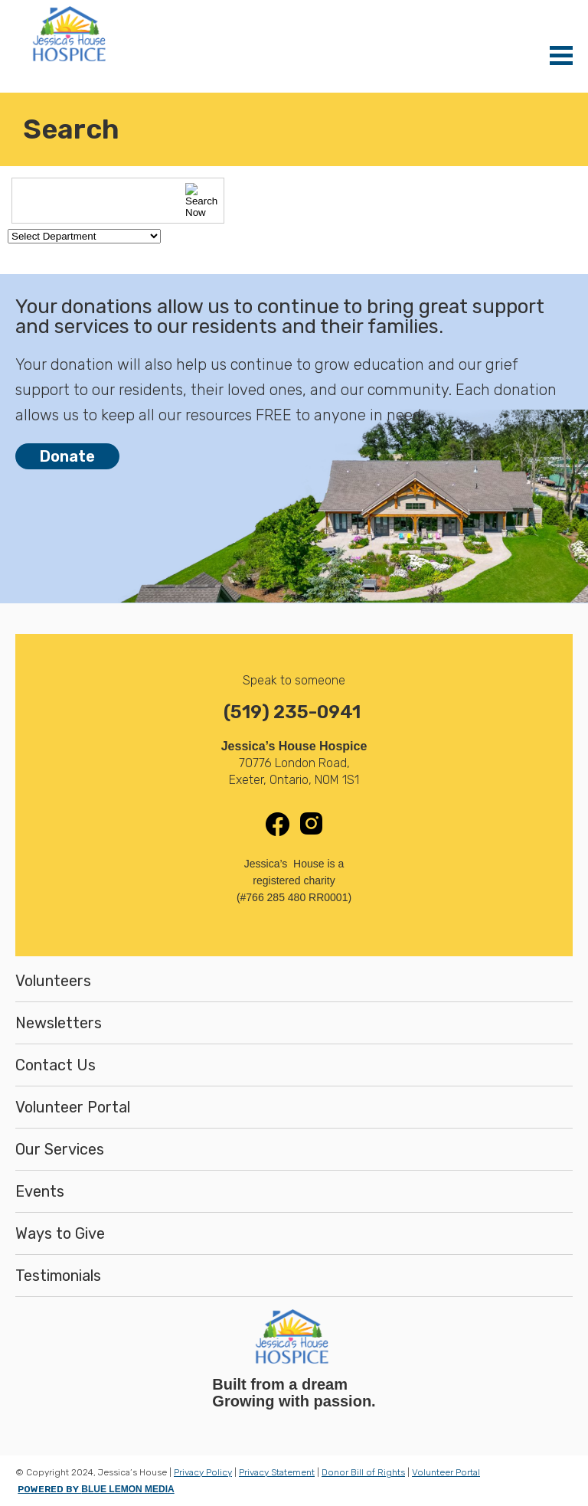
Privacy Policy (203, 1472)
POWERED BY (96, 1489)
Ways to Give (60, 1233)
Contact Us (55, 1065)
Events (39, 1191)
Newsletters (58, 1023)
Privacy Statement (277, 1472)
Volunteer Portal (72, 1107)
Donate (67, 456)
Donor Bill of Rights (363, 1472)
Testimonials (58, 1275)
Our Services (59, 1149)
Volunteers (53, 981)
